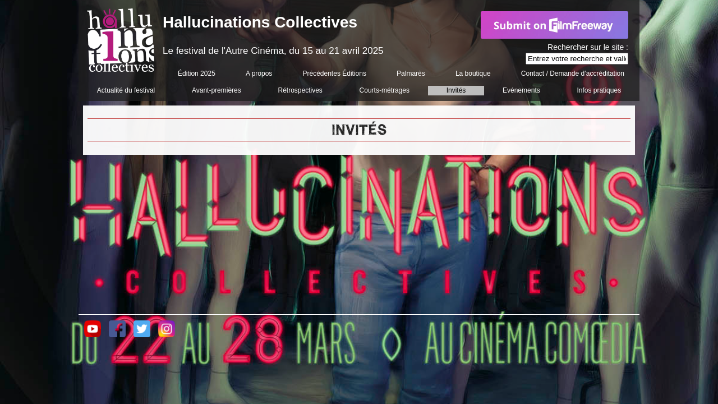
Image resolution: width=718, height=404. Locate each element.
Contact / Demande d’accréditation (572, 73)
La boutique (473, 73)
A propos (259, 73)
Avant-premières (216, 90)
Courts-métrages (384, 90)
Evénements (521, 90)
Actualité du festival (126, 90)
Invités (456, 90)
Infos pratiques (599, 90)
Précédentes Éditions (334, 73)
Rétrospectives (300, 90)
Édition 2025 (196, 73)
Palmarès (411, 73)
